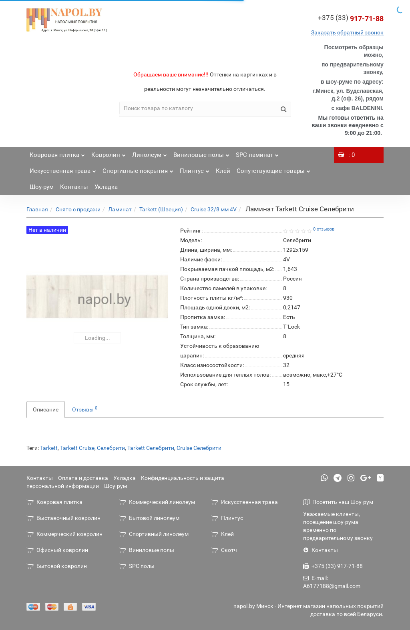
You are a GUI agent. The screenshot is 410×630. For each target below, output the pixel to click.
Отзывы (84, 409)
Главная (37, 209)
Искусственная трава (63, 169)
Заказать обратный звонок (347, 32)
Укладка (106, 187)
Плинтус (194, 169)
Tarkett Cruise (77, 448)
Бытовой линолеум (149, 518)
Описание (45, 409)
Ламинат (120, 209)
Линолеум (149, 153)
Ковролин (108, 153)
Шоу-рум (42, 187)
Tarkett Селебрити (150, 448)
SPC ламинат (257, 153)
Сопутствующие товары (273, 169)
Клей (223, 171)
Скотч (224, 550)
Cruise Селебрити (199, 448)
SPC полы (137, 566)
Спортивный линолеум (154, 534)
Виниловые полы (201, 153)
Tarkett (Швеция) (161, 209)
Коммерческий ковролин (64, 534)
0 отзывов (323, 229)
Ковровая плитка (57, 153)
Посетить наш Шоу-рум (338, 502)
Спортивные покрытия (137, 169)
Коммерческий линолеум (157, 502)
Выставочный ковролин (63, 518)
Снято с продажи (78, 209)
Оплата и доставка (83, 478)
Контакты (74, 187)
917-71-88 (351, 18)
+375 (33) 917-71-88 (333, 566)
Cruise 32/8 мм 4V (214, 209)
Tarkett (49, 448)
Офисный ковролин (57, 550)
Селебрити (111, 448)
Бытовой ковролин (56, 566)
